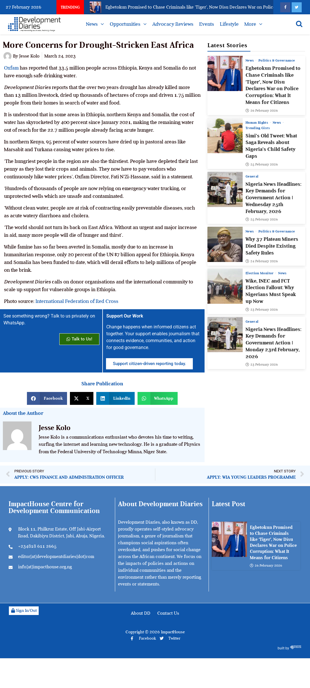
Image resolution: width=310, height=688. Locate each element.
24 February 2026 (262, 261)
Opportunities (125, 24)
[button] (47, 398)
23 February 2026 (262, 309)
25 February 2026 (262, 164)
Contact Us (168, 613)
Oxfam (11, 68)
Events (206, 24)
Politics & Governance (276, 60)
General (252, 176)
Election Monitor (260, 273)
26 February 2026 (262, 110)
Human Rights (257, 122)
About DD (140, 613)
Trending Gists (258, 127)
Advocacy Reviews (172, 24)
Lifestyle (229, 24)
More (250, 24)
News (92, 24)
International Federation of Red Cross (77, 301)
